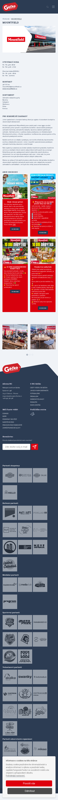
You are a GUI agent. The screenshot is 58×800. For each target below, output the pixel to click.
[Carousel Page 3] (31, 360)
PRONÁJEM (34, 403)
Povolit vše (29, 783)
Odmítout (30, 791)
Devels (38, 797)
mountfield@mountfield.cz (11, 86)
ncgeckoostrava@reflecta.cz (12, 403)
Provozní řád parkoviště (12, 431)
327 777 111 (6, 84)
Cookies (5, 420)
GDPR (4, 423)
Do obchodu (15, 233)
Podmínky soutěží (9, 426)
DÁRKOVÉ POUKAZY (37, 406)
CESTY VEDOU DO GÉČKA (38, 394)
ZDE (14, 228)
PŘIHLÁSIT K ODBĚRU (34, 453)
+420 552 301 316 (7, 405)
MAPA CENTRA (35, 412)
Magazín (33, 409)
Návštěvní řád (8, 429)
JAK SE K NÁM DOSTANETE (39, 397)
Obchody (5, 19)
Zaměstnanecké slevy (11, 434)
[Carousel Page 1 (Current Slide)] (26, 360)
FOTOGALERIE (35, 400)
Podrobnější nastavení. (15, 776)
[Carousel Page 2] (29, 360)
